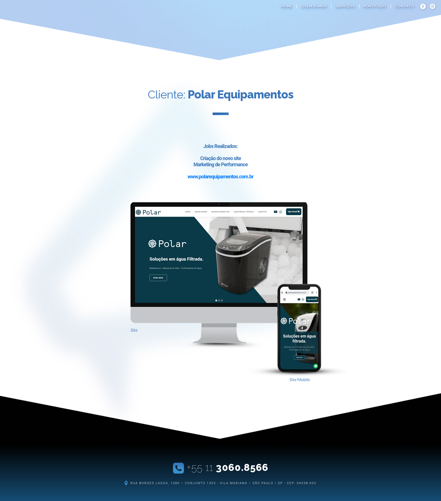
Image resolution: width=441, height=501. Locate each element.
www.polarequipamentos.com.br (220, 176)
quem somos (314, 6)
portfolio (375, 6)
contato (404, 6)
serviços (345, 6)
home (286, 6)
